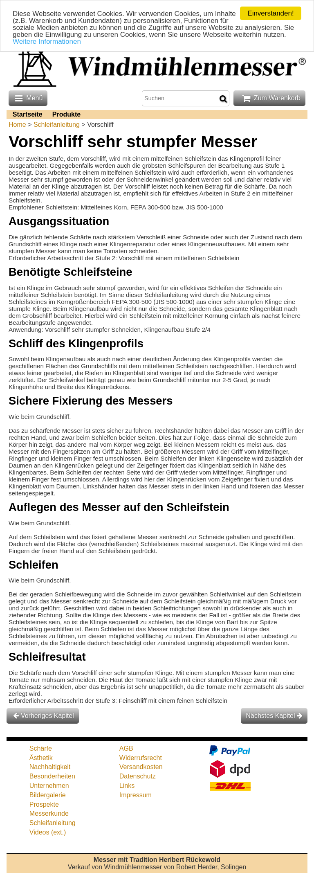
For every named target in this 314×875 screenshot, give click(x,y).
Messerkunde (49, 813)
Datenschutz (137, 776)
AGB (126, 748)
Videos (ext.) (47, 832)
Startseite (28, 114)
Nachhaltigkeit (50, 766)
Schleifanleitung (57, 124)
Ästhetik (41, 757)
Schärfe (40, 748)
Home (17, 124)
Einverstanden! (270, 13)
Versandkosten (141, 766)
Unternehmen (49, 785)
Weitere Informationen (47, 41)
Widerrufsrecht (140, 757)
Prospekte (44, 804)
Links (127, 785)
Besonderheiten (52, 776)
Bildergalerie (47, 795)
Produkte (66, 114)
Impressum (135, 795)
